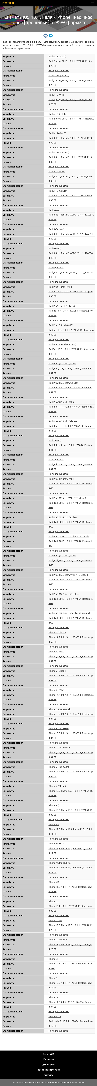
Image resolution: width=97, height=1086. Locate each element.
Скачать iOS (48, 1054)
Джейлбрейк (48, 1064)
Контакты (48, 1075)
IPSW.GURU (8, 3)
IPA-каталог (48, 1059)
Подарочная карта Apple (48, 1070)
